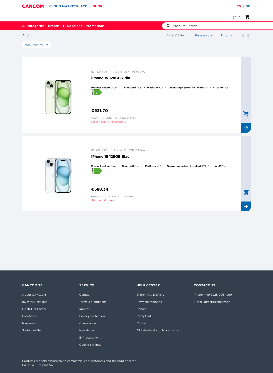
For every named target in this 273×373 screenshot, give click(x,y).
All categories (33, 26)
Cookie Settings (90, 344)
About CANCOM (34, 294)
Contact (84, 294)
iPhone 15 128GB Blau (110, 156)
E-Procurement (90, 337)
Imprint (84, 309)
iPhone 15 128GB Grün (110, 78)
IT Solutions (72, 26)
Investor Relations (34, 302)
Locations (29, 316)
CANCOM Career (34, 309)
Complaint (144, 316)
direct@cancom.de (217, 302)
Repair (141, 309)
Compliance (87, 323)
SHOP (97, 6)
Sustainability (31, 330)
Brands (53, 26)
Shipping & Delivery (150, 294)
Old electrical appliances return (158, 330)
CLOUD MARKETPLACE (68, 6)
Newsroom (29, 323)
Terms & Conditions (92, 302)
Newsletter (86, 330)
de (248, 6)
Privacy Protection (92, 316)
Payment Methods (149, 302)
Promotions (95, 26)
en (239, 6)
